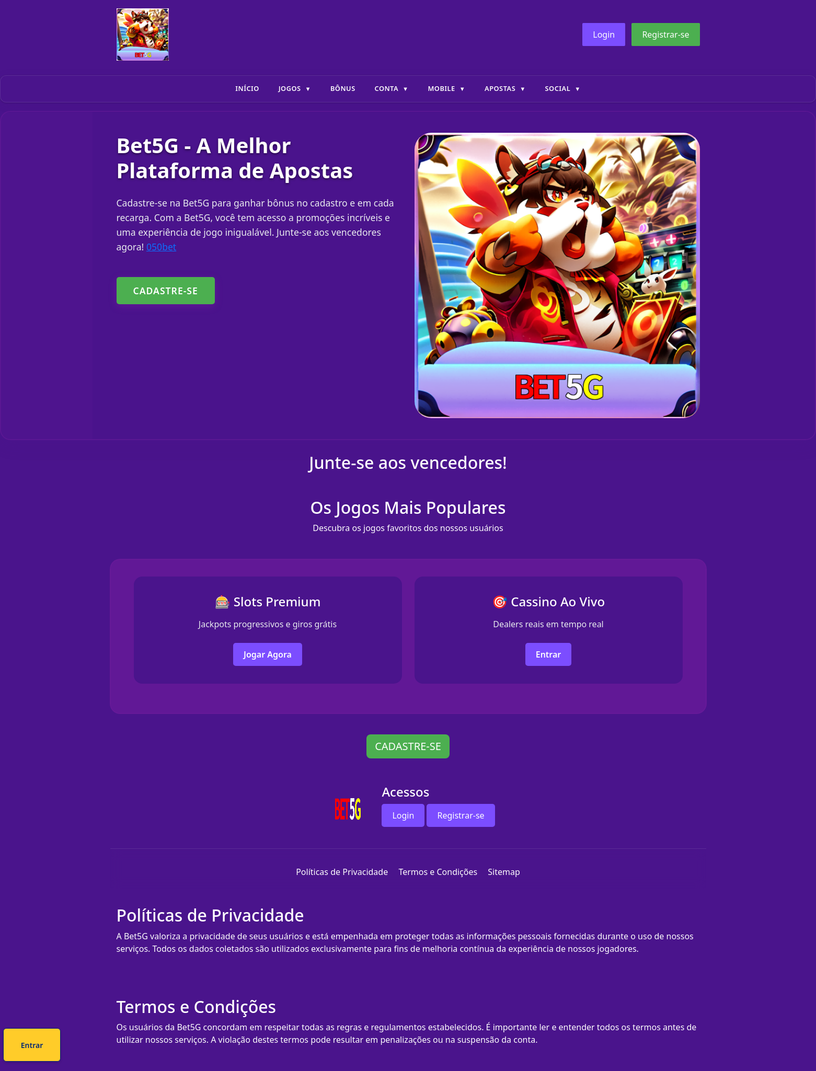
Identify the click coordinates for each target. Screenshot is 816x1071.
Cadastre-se (376, 1047)
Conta (386, 88)
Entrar (548, 654)
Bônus (342, 88)
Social (558, 88)
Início (247, 88)
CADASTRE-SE (165, 290)
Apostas (500, 88)
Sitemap (504, 872)
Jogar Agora (268, 654)
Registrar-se (665, 34)
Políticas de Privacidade (342, 872)
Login (604, 34)
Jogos (290, 88)
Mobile (441, 88)
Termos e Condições (437, 872)
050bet (161, 246)
